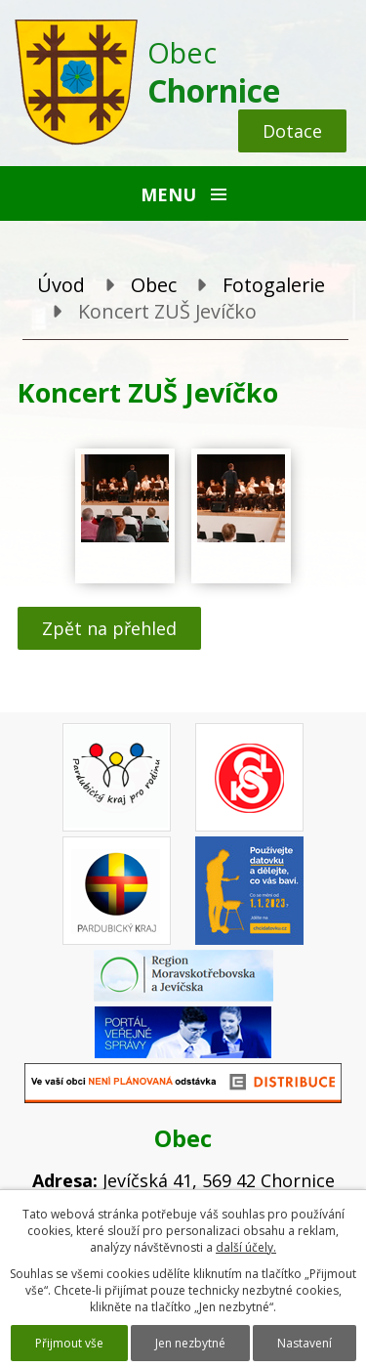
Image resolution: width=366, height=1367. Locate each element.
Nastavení (304, 1343)
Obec (154, 285)
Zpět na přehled (109, 628)
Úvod (61, 285)
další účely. (246, 1247)
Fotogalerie (274, 285)
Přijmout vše (69, 1343)
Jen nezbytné (190, 1343)
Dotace (292, 131)
